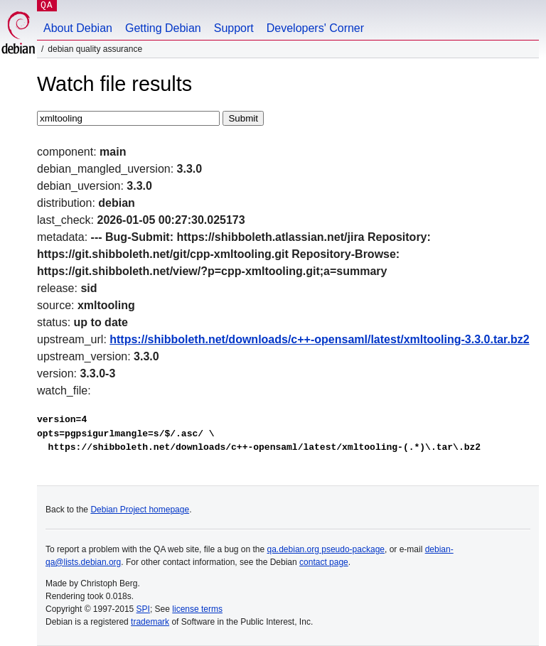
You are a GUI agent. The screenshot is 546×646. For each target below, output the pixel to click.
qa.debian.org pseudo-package (326, 549)
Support (234, 28)
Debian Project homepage (139, 510)
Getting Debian (163, 28)
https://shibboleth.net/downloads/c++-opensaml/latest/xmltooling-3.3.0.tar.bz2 (319, 339)
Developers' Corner (315, 28)
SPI (143, 609)
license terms (197, 609)
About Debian (77, 28)
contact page (323, 562)
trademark (150, 622)
